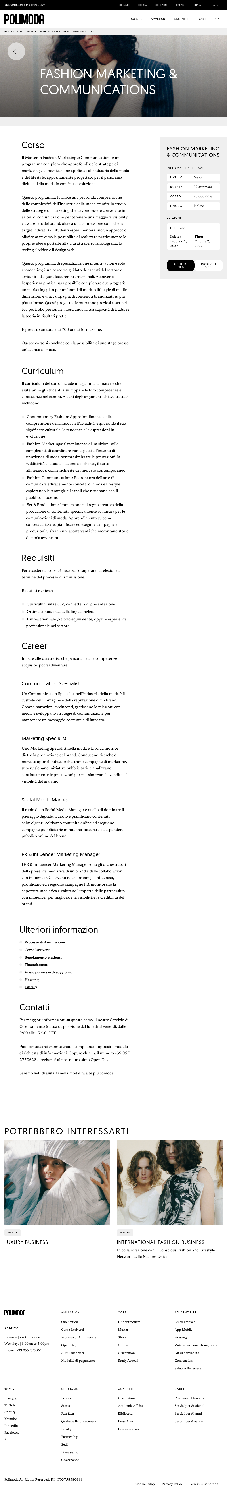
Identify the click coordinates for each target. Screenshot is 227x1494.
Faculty (66, 1429)
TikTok (9, 1405)
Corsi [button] (123, 1312)
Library (32, 987)
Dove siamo (69, 1452)
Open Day (68, 1345)
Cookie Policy (145, 1484)
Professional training (189, 1398)
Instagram (12, 1398)
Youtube (10, 1419)
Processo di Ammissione (47, 943)
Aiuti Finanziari (72, 1353)
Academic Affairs (130, 1406)
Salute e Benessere (188, 1368)
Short (122, 1337)
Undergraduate (129, 1322)
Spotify (9, 1412)
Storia (65, 1406)
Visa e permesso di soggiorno (51, 972)
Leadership (69, 1398)
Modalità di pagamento (78, 1361)
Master (31, 31)
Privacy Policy (172, 1484)
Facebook (11, 1432)
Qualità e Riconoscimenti (79, 1421)
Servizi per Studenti (189, 1406)
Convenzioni (184, 1361)
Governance (70, 1460)
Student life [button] (186, 1312)
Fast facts (67, 1413)
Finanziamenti (38, 965)
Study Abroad (128, 1361)
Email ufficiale (185, 1322)
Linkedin (11, 1426)
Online (123, 1345)
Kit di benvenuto (187, 1353)
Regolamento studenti (45, 958)
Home (8, 31)
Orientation (69, 1322)
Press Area (125, 1421)
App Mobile (183, 1330)
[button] (216, 5)
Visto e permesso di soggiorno (196, 1345)
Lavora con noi (129, 1429)
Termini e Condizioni (204, 1484)
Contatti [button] (126, 1388)
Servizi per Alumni (188, 1413)
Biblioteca (125, 1413)
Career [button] (181, 1388)
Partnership (69, 1437)
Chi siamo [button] (70, 1388)
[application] (217, 5)
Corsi (19, 31)
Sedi (64, 1444)
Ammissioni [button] (71, 1312)
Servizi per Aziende (189, 1421)
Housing (32, 980)
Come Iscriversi (39, 950)
